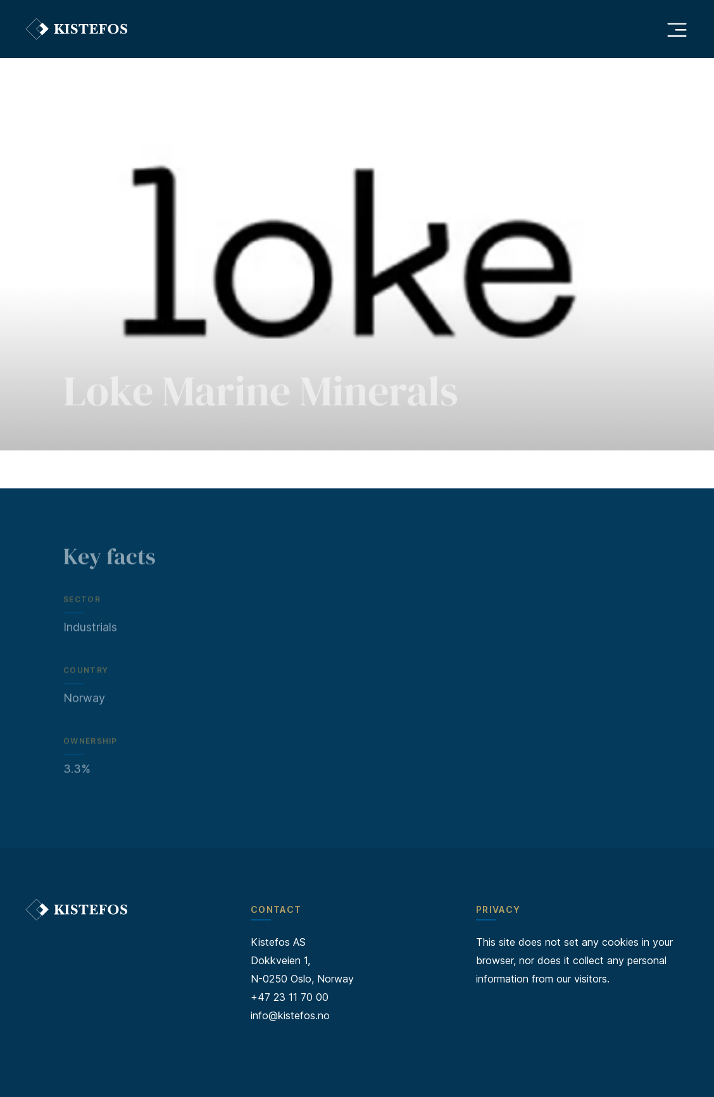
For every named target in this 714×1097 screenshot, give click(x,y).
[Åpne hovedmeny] (677, 29)
